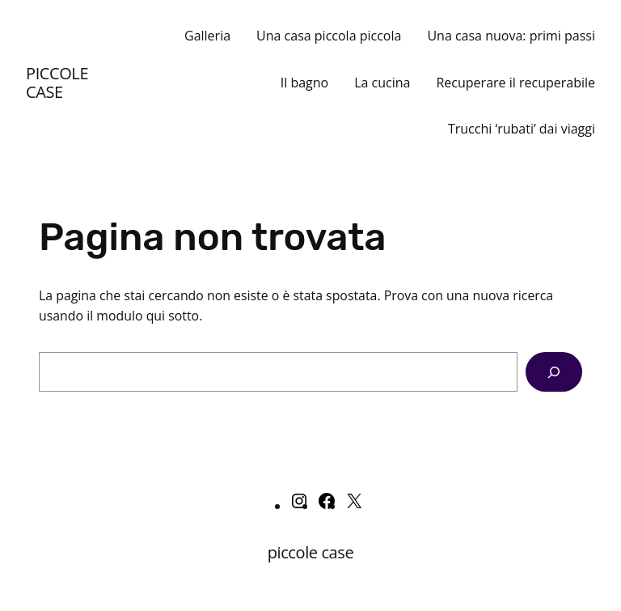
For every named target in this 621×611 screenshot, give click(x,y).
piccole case (57, 82)
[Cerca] (554, 372)
